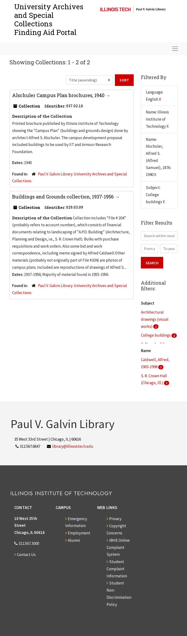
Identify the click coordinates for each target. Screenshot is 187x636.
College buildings (156, 335)
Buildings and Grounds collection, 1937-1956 (63, 196)
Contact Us (26, 554)
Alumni (74, 540)
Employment (79, 533)
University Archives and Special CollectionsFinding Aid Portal (48, 19)
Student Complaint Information (117, 569)
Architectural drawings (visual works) (154, 319)
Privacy (115, 518)
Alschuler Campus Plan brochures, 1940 (59, 95)
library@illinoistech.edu (72, 446)
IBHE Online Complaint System (118, 547)
